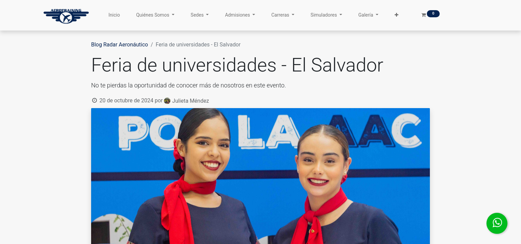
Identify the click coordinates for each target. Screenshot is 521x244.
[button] (397, 15)
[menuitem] (114, 15)
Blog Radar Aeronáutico (119, 44)
